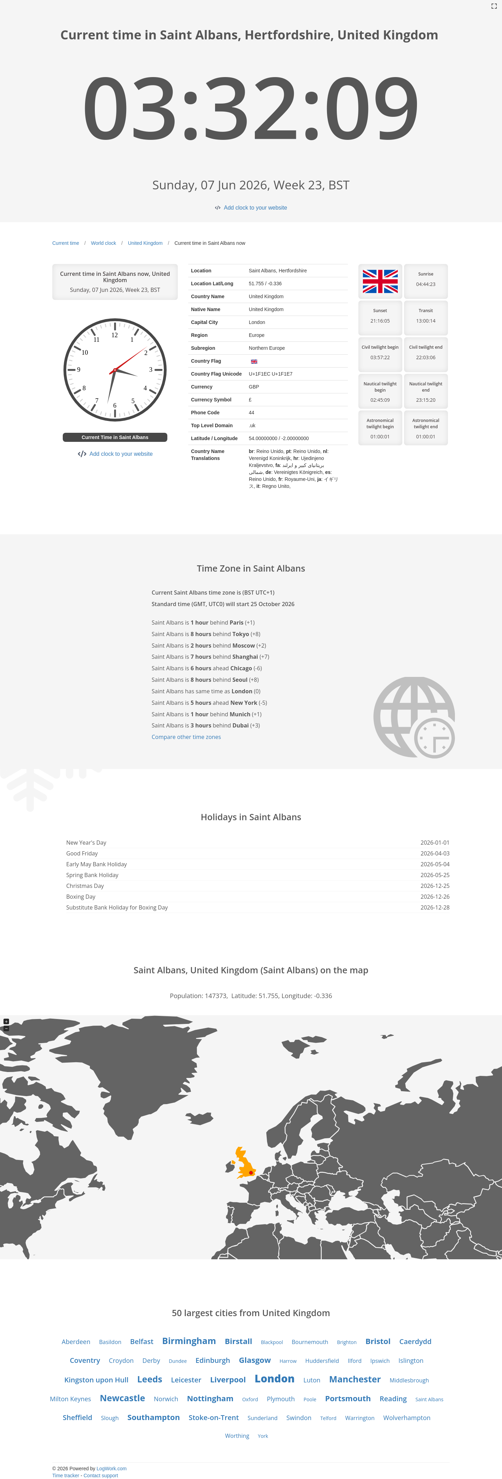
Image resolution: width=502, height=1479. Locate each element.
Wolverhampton (407, 1417)
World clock (103, 243)
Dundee (178, 1361)
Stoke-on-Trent (214, 1417)
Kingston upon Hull (96, 1379)
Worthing (237, 1436)
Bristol (377, 1341)
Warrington (359, 1418)
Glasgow (255, 1360)
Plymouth (281, 1399)
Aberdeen (76, 1341)
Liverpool (228, 1379)
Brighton (347, 1342)
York (263, 1436)
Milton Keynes (70, 1399)
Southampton (154, 1417)
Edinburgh (213, 1360)
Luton (311, 1380)
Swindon (298, 1417)
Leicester (186, 1379)
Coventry (85, 1360)
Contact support (101, 1475)
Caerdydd (415, 1341)
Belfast (141, 1341)
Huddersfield (322, 1361)
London (274, 1378)
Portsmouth (348, 1398)
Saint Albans (429, 1399)
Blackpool (272, 1342)
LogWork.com (112, 1468)
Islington (411, 1360)
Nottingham (210, 1398)
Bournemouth (310, 1342)
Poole (310, 1399)
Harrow (288, 1361)
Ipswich (380, 1361)
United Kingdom (145, 243)
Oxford (250, 1399)
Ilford (355, 1361)
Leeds (149, 1379)
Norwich (166, 1399)
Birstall (238, 1341)
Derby (151, 1360)
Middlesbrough (409, 1380)
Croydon (121, 1360)
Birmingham (189, 1340)
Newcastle (122, 1398)
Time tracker (65, 1475)
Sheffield (77, 1417)
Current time (65, 243)
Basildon (110, 1342)
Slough (110, 1418)
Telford (328, 1418)
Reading (393, 1398)
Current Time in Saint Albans (115, 437)
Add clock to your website (255, 208)
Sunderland (262, 1418)
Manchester (355, 1379)
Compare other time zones (186, 737)
